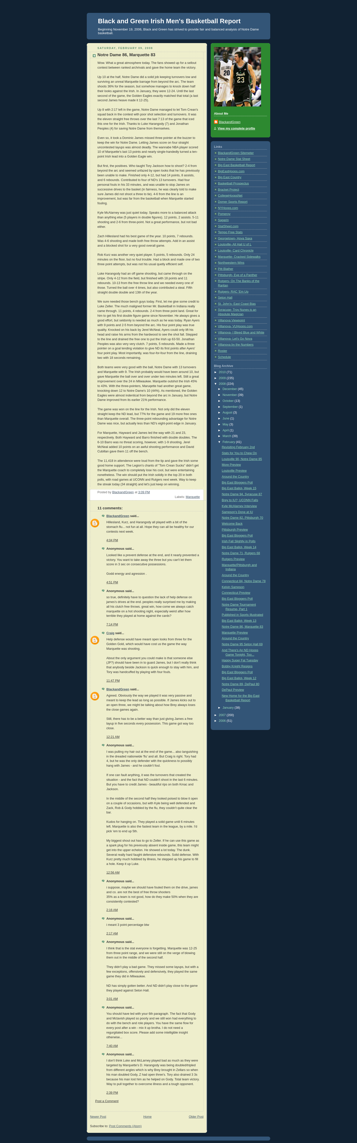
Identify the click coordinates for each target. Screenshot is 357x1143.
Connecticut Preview (236, 593)
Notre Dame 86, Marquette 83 (242, 626)
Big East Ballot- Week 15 (239, 488)
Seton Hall (225, 297)
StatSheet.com (228, 226)
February (229, 442)
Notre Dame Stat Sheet (234, 159)
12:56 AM (112, 872)
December (230, 389)
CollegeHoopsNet (230, 195)
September (231, 407)
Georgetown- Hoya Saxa (235, 238)
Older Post (196, 1116)
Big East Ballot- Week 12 (239, 678)
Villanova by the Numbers (235, 344)
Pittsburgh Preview (235, 529)
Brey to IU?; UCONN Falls (240, 500)
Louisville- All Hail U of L (234, 244)
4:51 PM (112, 582)
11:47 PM (113, 680)
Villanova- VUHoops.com (235, 326)
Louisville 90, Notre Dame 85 (242, 459)
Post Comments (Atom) (125, 1126)
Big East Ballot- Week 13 (239, 621)
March (227, 436)
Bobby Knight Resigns (237, 666)
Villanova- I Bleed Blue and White (241, 332)
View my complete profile (236, 128)
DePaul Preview (233, 690)
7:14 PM (112, 624)
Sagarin (223, 220)
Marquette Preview (235, 632)
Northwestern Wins (231, 262)
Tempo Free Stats (230, 232)
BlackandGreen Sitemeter (236, 153)
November (230, 395)
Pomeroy (224, 214)
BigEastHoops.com (231, 171)
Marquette (193, 497)
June (226, 418)
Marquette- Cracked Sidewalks (239, 257)
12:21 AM (112, 737)
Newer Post (98, 1116)
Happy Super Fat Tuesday (240, 660)
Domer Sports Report (232, 202)
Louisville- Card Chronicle (236, 250)
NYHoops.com (228, 208)
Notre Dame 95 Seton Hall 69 (242, 644)
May (226, 424)
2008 (223, 384)
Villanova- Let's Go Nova (235, 338)
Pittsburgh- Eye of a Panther (237, 275)
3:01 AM (112, 999)
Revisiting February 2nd (238, 447)
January (229, 707)
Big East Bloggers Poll (237, 482)
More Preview (231, 465)
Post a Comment (107, 1101)
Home (147, 1116)
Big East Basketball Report (236, 165)
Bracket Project (228, 189)
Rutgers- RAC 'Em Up (233, 291)
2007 (223, 715)
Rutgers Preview (233, 559)
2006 (223, 721)
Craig (110, 633)
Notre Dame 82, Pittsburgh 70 (242, 518)
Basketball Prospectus (233, 183)
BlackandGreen (117, 516)
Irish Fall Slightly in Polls (239, 541)
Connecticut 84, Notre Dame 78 (244, 581)
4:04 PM (112, 540)
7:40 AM (112, 1046)
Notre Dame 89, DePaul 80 (240, 684)
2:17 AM (112, 933)
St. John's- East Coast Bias (237, 304)
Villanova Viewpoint (231, 320)
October (229, 401)
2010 (223, 372)
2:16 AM (112, 910)
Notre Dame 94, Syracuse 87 (242, 494)
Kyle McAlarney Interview (239, 506)
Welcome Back (232, 523)
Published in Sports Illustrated (242, 615)
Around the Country (235, 476)
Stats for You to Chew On (239, 453)
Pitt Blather (225, 269)
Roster (222, 351)
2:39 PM (112, 1092)
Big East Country (229, 177)
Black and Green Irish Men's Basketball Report (169, 21)
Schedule (224, 357)
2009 (223, 378)
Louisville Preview (234, 470)
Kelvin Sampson (233, 587)
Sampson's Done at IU (237, 512)
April (226, 430)
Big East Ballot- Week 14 (239, 547)
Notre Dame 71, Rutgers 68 (241, 553)
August (228, 412)
